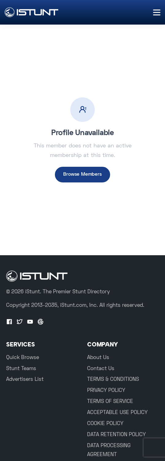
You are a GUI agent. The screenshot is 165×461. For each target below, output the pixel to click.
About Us (98, 357)
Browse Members (82, 174)
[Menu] (156, 12)
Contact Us (100, 368)
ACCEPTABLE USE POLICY (117, 412)
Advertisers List (25, 379)
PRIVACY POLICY (106, 390)
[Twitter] (20, 322)
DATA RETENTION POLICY (116, 434)
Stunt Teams (21, 368)
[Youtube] (30, 322)
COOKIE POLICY (105, 423)
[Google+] (40, 322)
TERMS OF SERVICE (110, 401)
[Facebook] (9, 322)
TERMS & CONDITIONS (113, 379)
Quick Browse (22, 357)
